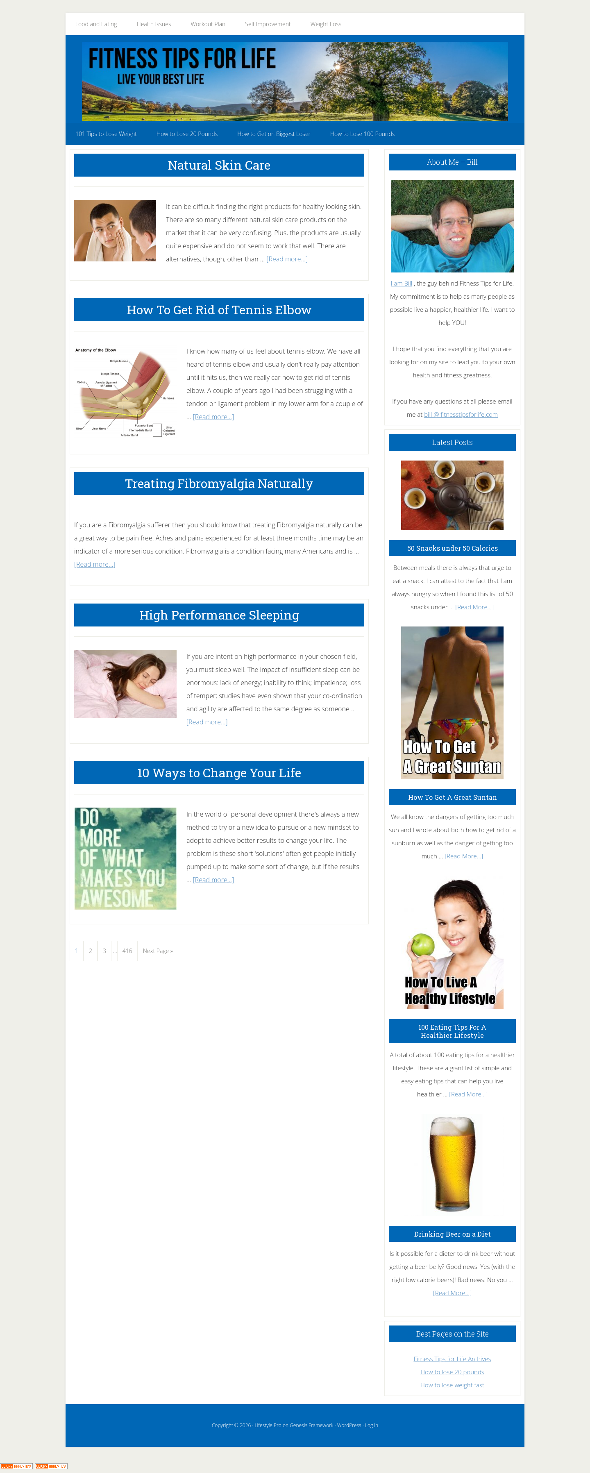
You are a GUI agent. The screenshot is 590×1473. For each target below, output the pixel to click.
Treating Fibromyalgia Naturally (219, 483)
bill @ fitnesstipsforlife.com (461, 414)
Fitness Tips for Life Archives (452, 1359)
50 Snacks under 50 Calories (452, 548)
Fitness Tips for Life (295, 81)
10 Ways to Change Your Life (219, 773)
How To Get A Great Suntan (452, 797)
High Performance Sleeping (219, 615)
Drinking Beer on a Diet (452, 1234)
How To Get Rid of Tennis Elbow (219, 310)
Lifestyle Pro (267, 1425)
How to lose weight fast (452, 1385)
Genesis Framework (311, 1425)
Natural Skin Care (219, 165)
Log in (371, 1425)
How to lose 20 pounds (452, 1372)
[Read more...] (287, 258)
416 (128, 949)
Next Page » (158, 952)
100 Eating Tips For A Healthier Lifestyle (452, 1031)
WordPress (349, 1425)
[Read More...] (474, 607)
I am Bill (401, 283)
